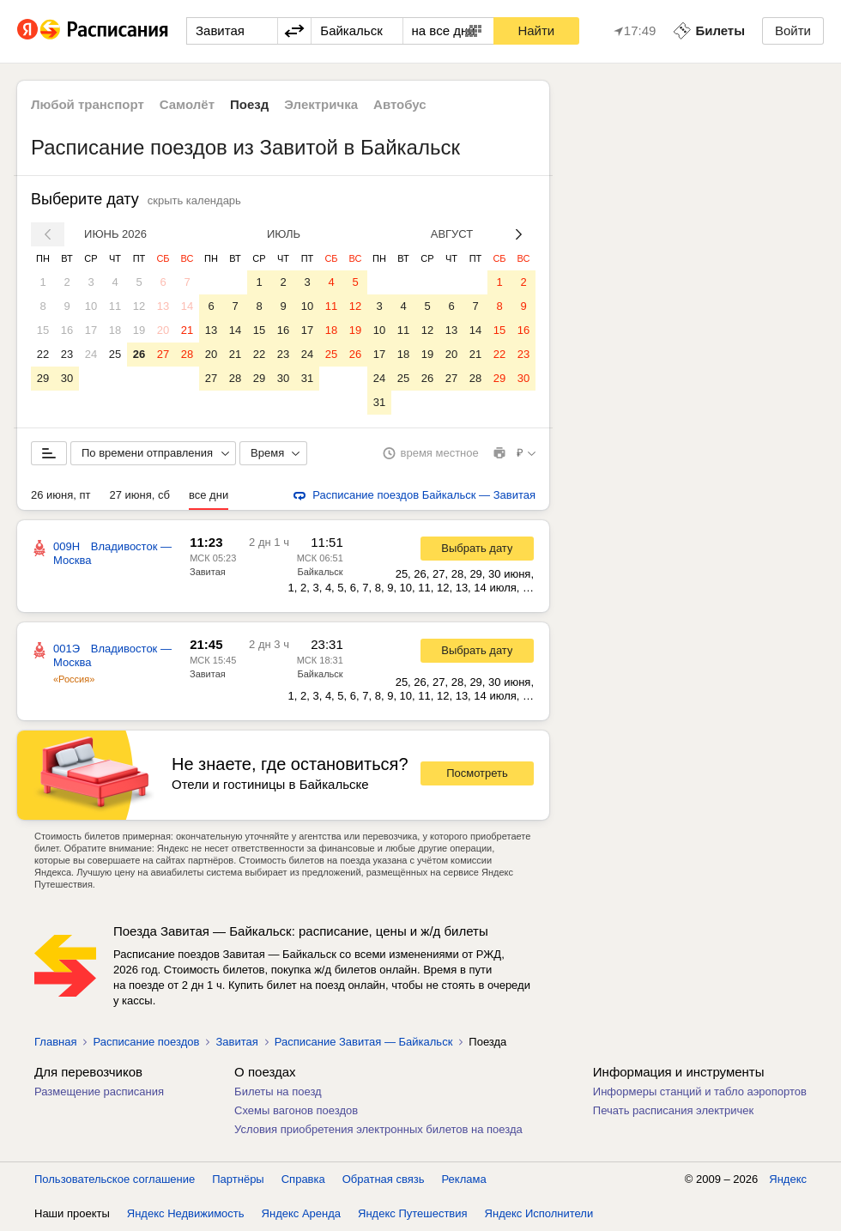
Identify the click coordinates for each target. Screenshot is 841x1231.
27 (163, 354)
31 (307, 378)
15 (43, 330)
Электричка (321, 104)
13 (163, 306)
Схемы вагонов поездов (296, 1110)
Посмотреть (477, 773)
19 (139, 330)
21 (187, 330)
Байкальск (320, 572)
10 (91, 306)
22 (43, 354)
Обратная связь (383, 1179)
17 (91, 330)
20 (163, 330)
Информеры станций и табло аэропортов (700, 1091)
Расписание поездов (146, 1041)
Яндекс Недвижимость (186, 1213)
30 (67, 378)
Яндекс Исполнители (539, 1213)
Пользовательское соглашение (114, 1179)
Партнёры (237, 1179)
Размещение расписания (99, 1091)
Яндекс (788, 1179)
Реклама (464, 1179)
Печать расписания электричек (673, 1110)
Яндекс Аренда (301, 1213)
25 (115, 354)
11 (115, 306)
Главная (55, 1041)
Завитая (208, 572)
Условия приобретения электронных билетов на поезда (378, 1129)
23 (67, 354)
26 (139, 354)
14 (187, 306)
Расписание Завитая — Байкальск (364, 1041)
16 (67, 330)
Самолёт (187, 104)
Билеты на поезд (278, 1091)
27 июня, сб (140, 494)
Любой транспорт (87, 104)
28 (187, 354)
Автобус (400, 104)
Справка (303, 1179)
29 (43, 378)
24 (91, 354)
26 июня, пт (61, 494)
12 (139, 306)
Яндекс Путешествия (413, 1213)
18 (115, 330)
